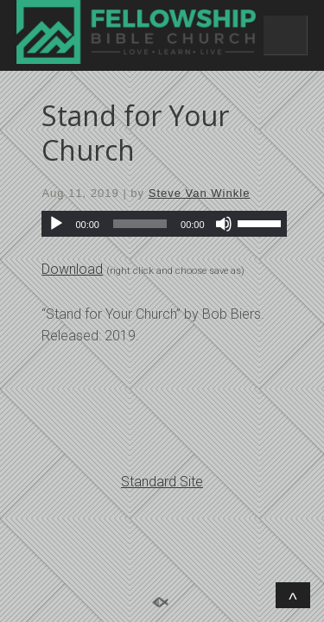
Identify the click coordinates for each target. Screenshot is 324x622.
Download (72, 269)
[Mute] (223, 223)
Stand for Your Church (135, 132)
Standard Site (162, 481)
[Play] (56, 223)
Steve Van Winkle (200, 193)
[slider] (140, 223)
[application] (163, 224)
